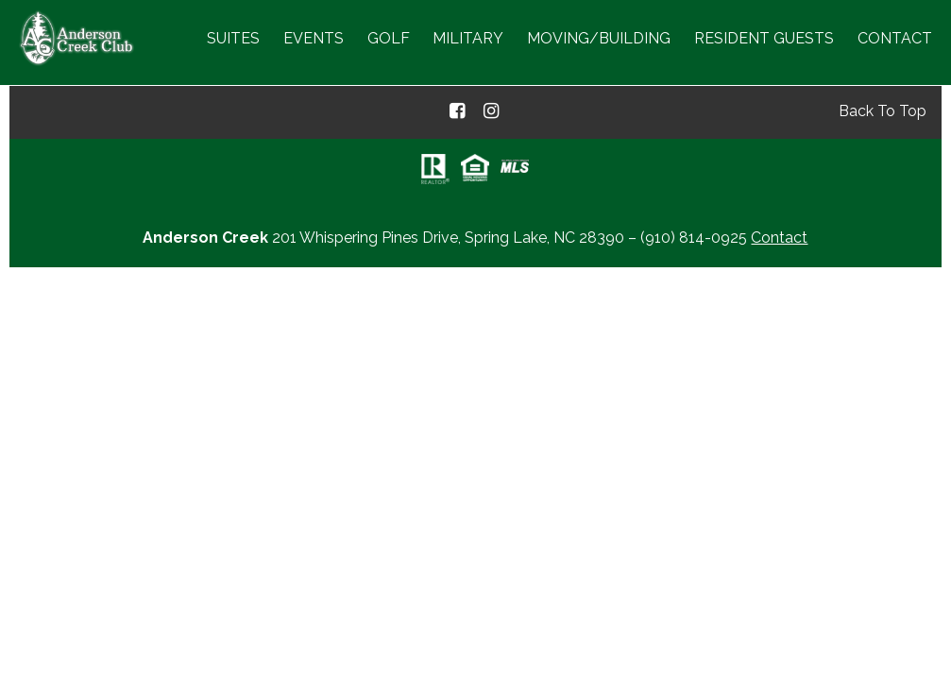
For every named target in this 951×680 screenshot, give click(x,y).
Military (468, 38)
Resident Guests (764, 38)
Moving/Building (599, 38)
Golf (388, 38)
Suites (233, 38)
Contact (895, 38)
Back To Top (882, 111)
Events (313, 38)
